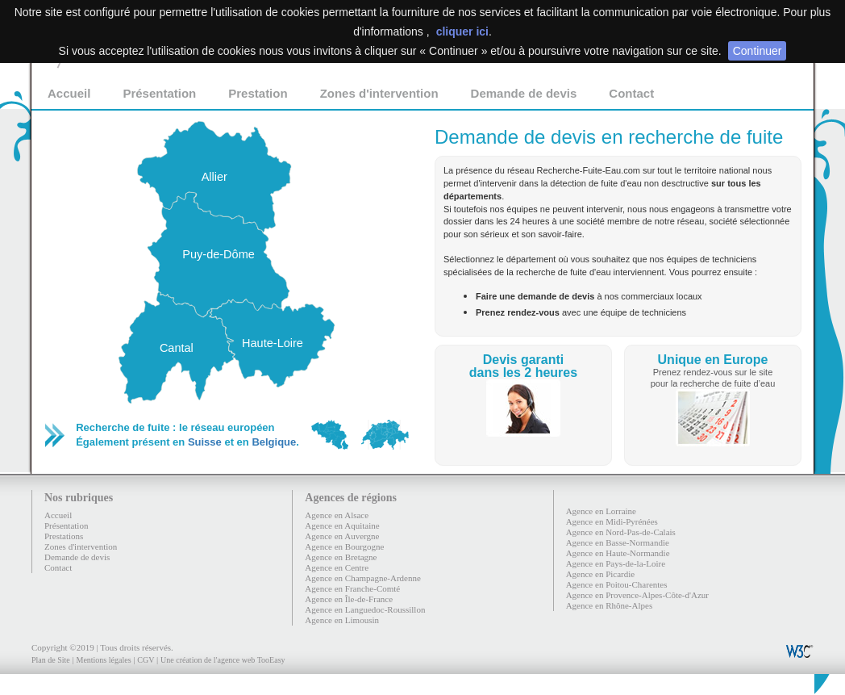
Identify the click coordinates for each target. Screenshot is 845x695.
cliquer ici (462, 31)
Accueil (69, 93)
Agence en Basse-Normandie (617, 542)
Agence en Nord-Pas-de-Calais (621, 532)
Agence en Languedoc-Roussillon (365, 609)
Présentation (159, 93)
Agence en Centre (336, 567)
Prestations (63, 536)
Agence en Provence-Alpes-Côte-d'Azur (637, 595)
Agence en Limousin (342, 620)
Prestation (257, 93)
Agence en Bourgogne (344, 546)
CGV (145, 659)
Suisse (205, 442)
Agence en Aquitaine (342, 525)
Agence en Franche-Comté (352, 588)
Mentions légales (103, 659)
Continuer (757, 50)
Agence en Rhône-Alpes (609, 605)
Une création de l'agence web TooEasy (222, 659)
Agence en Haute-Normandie (618, 553)
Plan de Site (50, 659)
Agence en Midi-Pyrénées (612, 521)
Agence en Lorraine (601, 511)
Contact (631, 93)
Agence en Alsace (336, 515)
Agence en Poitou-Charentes (617, 584)
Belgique (274, 442)
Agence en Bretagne (341, 557)
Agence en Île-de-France (349, 599)
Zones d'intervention (379, 93)
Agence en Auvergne (342, 536)
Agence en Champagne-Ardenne (363, 578)
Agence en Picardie (600, 574)
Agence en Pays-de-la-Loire (615, 563)
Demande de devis (524, 93)
